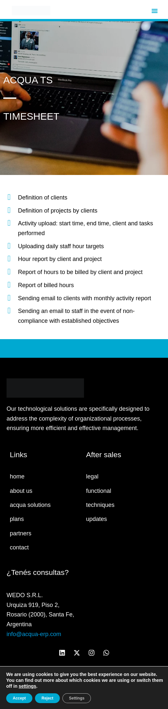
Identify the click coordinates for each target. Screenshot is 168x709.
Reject (47, 698)
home (17, 476)
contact (19, 547)
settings (27, 686)
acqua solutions (30, 505)
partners (20, 533)
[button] (155, 11)
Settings (76, 698)
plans (17, 519)
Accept (19, 698)
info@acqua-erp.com (34, 634)
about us (21, 491)
